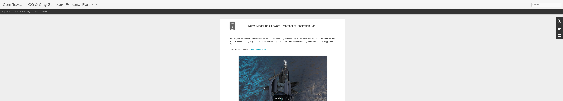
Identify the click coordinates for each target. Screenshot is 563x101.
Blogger (320, 99)
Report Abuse (328, 99)
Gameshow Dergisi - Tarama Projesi (31, 11)
